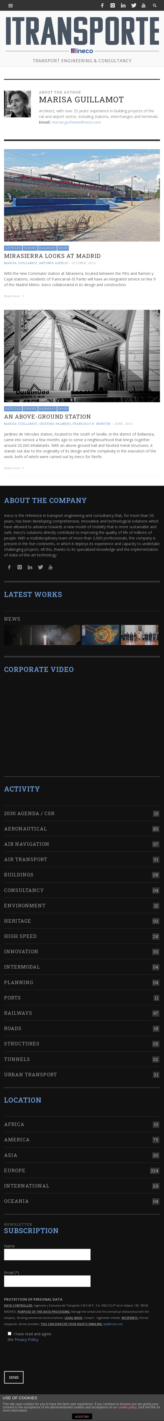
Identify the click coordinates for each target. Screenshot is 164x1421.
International (26, 1185)
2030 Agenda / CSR (29, 813)
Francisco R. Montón (91, 424)
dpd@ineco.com (113, 1324)
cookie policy (127, 1407)
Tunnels (17, 1059)
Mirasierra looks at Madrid (52, 256)
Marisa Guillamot (20, 263)
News (12, 619)
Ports (12, 997)
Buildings (19, 874)
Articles (13, 248)
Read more (14, 296)
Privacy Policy (26, 1339)
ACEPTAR (82, 1416)
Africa (14, 1124)
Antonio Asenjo (53, 263)
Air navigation (26, 844)
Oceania (16, 1201)
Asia (10, 1155)
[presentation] (45, 1356)
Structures (22, 1043)
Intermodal (22, 966)
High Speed (20, 936)
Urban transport (30, 1074)
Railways (47, 248)
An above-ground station (47, 416)
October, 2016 (84, 263)
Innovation (21, 951)
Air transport (25, 859)
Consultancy (24, 890)
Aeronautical (25, 828)
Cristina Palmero (55, 424)
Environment (25, 905)
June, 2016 (123, 424)
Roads (13, 1028)
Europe (30, 248)
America (17, 1139)
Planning (18, 982)
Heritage (17, 921)
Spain (63, 248)
